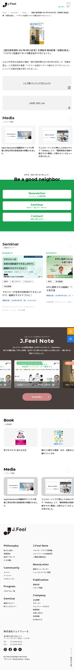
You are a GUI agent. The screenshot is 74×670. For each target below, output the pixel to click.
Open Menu (68, 4)
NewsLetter (41, 564)
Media (24, 13)
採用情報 (36, 616)
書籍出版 (36, 584)
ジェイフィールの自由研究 (42, 553)
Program (10, 586)
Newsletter (37, 194)
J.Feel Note (40, 545)
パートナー (8, 575)
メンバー (7, 572)
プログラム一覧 (9, 591)
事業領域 (7, 553)
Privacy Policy (18, 659)
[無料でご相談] (70, 338)
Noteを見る (37, 397)
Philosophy (11, 545)
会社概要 (36, 600)
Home (4, 13)
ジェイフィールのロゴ (41, 606)
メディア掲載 (38, 588)
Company (39, 595)
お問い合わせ (61, 6)
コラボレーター (9, 579)
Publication (14, 13)
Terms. (27, 659)
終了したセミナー (10, 606)
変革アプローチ (9, 557)
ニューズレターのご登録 (42, 572)
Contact (37, 217)
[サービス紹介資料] (70, 331)
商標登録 (36, 609)
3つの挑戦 (7, 560)
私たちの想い (8, 550)
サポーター (37, 603)
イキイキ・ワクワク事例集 (42, 550)
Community (12, 567)
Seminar (37, 206)
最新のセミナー (9, 603)
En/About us (37, 619)
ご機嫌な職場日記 (39, 557)
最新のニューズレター (41, 569)
